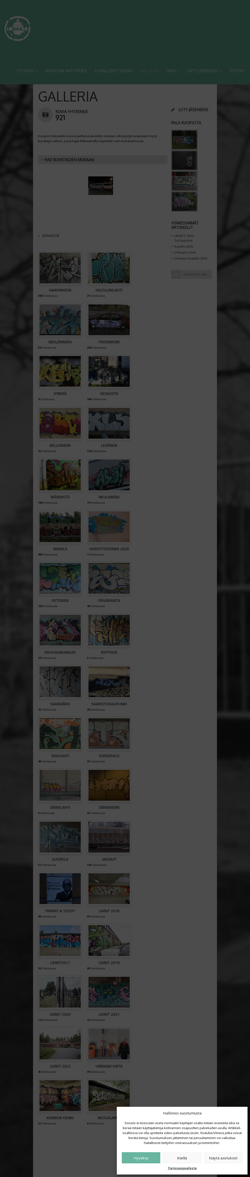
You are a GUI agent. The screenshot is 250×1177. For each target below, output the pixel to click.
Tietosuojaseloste (182, 1168)
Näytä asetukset (223, 1157)
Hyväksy (141, 1157)
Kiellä (182, 1157)
